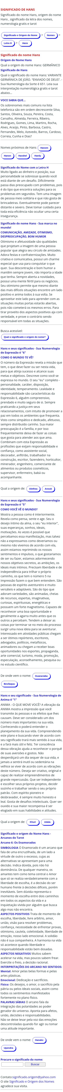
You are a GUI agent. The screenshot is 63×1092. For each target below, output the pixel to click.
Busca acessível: (12, 331)
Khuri (33, 822)
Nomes (51, 35)
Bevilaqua (9, 684)
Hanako (39, 1040)
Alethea (33, 488)
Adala (47, 822)
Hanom (44, 147)
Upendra (8, 1048)
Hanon (7, 155)
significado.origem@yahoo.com (34, 1077)
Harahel (22, 155)
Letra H (8, 43)
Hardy (37, 155)
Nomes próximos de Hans (18, 147)
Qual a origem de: (13, 489)
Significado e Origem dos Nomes (31, 1081)
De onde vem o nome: (16, 676)
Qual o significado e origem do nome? (25, 337)
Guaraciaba (41, 676)
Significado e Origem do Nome (20, 35)
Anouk (48, 488)
